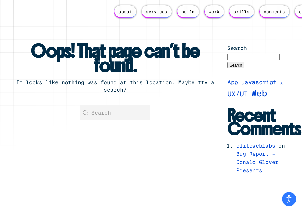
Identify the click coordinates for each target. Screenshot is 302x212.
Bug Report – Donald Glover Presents (257, 162)
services (156, 11)
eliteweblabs (255, 145)
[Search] (115, 112)
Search (237, 48)
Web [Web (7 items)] (259, 93)
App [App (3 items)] (232, 82)
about (125, 11)
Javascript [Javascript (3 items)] (259, 82)
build (188, 11)
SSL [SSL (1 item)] (282, 83)
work (214, 11)
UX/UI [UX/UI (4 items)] (237, 94)
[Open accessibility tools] (289, 199)
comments (274, 11)
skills (242, 11)
